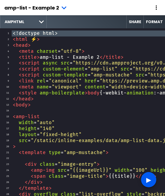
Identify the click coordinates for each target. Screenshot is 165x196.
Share (135, 21)
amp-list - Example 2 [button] (31, 7)
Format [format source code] (154, 21)
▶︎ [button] (148, 179)
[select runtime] (23, 21)
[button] (156, 7)
